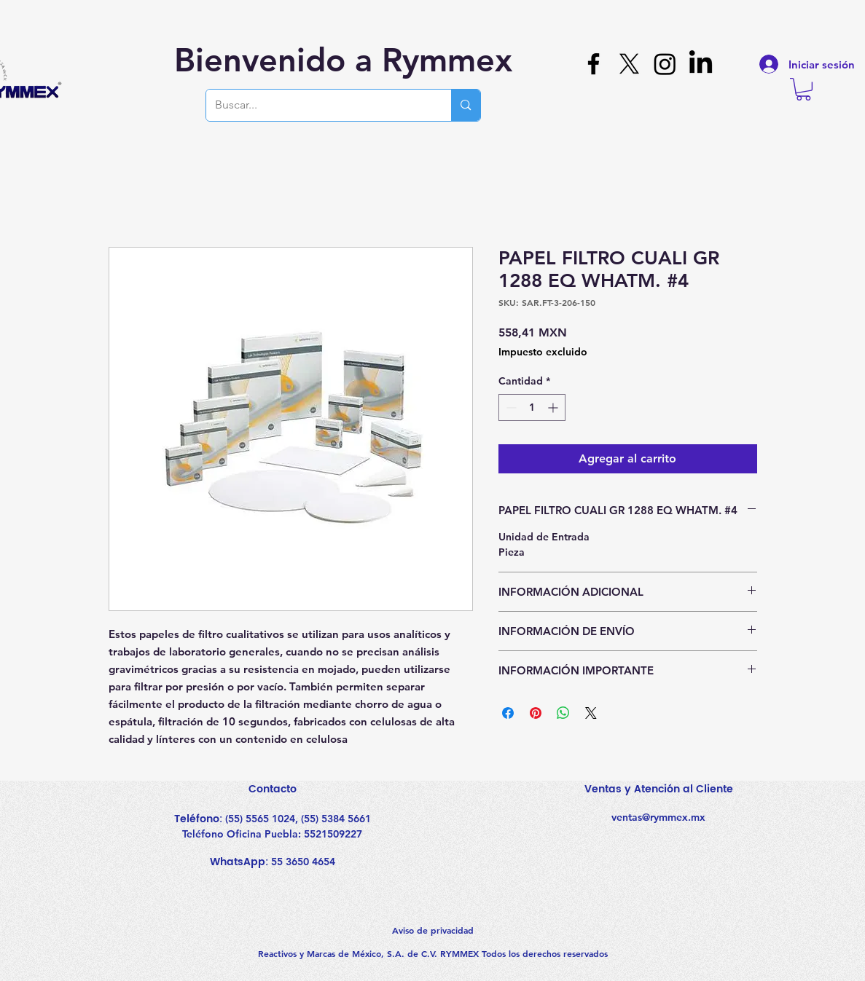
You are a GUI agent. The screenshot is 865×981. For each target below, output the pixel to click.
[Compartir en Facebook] (508, 713)
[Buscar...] (318, 105)
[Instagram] (665, 64)
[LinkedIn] (700, 64)
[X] (629, 64)
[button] (803, 89)
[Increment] (554, 407)
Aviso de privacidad (433, 930)
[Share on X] (591, 713)
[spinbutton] (532, 407)
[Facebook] (593, 64)
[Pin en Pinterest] (535, 713)
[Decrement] (510, 407)
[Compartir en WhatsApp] (563, 713)
